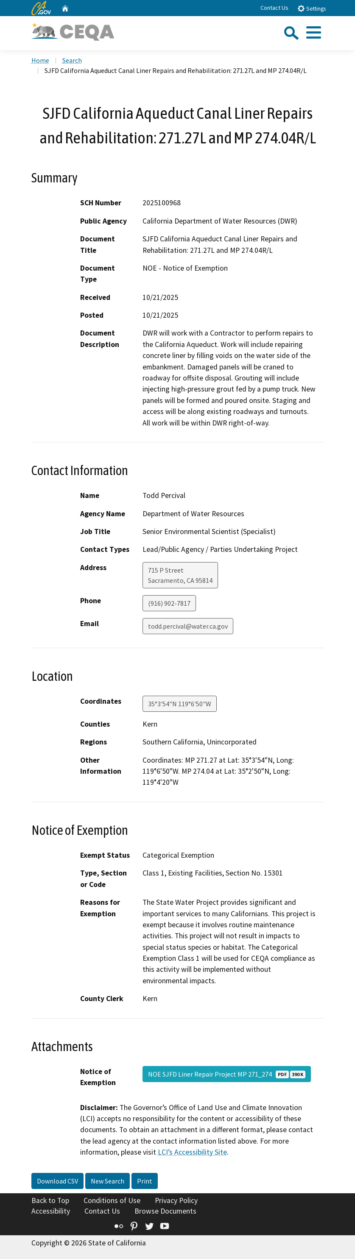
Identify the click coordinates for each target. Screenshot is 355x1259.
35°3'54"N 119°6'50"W (179, 703)
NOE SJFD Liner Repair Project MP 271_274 (226, 1074)
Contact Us (274, 7)
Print (144, 1181)
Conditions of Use (112, 1200)
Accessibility (50, 1211)
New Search (107, 1181)
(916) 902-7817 (169, 603)
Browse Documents (165, 1211)
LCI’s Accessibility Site (192, 1152)
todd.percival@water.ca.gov (188, 626)
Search (72, 60)
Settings (311, 8)
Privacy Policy (176, 1200)
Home (40, 60)
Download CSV (57, 1181)
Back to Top (50, 1200)
